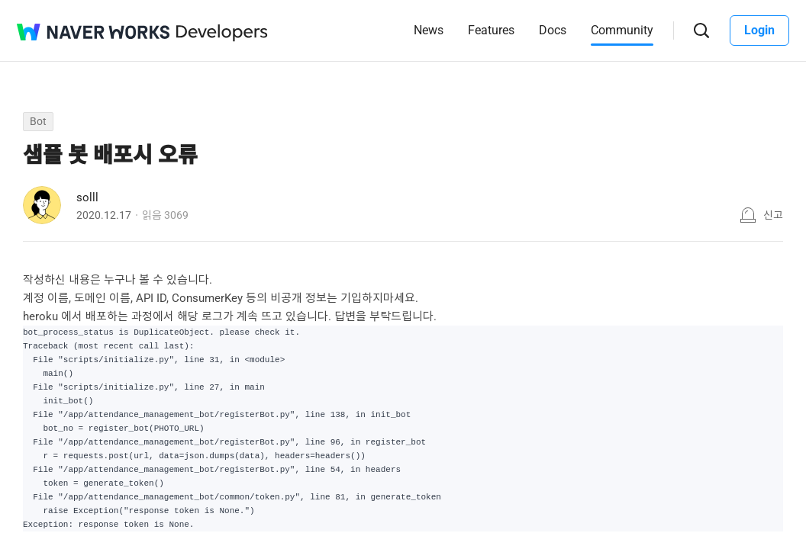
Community (622, 30)
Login (759, 30)
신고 (773, 215)
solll (87, 197)
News (428, 30)
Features (491, 30)
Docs (552, 30)
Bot (38, 121)
